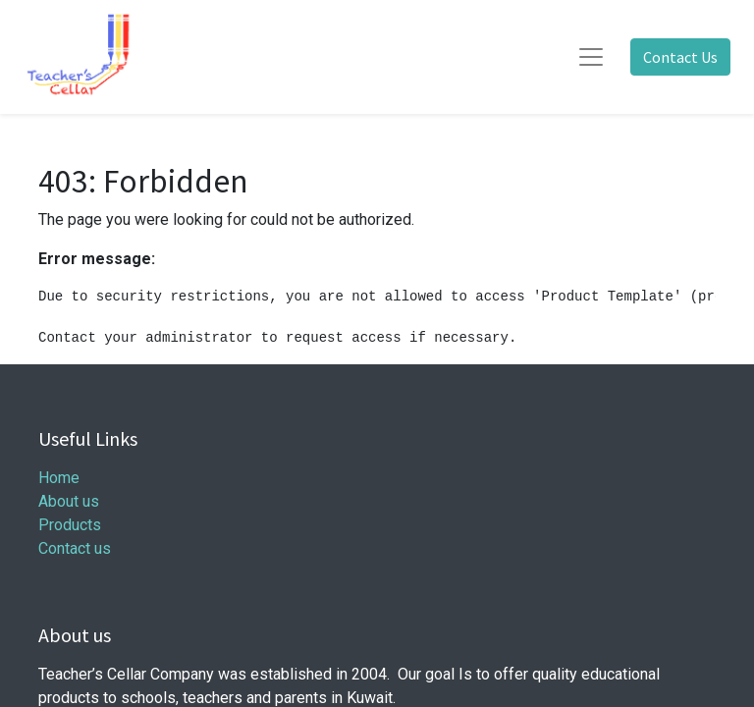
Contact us (74, 548)
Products (69, 525)
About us (68, 501)
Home (59, 477)
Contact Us (680, 57)
